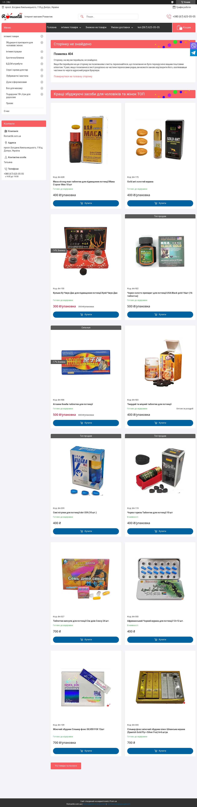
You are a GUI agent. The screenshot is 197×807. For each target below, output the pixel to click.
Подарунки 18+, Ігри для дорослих (18, 96)
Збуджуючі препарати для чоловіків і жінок (19, 44)
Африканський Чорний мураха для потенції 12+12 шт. (155, 621)
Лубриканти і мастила (17, 76)
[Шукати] (82, 16)
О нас (6, 111)
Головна (58, 27)
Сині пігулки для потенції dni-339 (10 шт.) (75, 512)
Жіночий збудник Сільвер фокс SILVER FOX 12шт (78, 729)
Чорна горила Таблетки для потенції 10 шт (150, 512)
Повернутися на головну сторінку (73, 76)
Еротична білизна (15, 57)
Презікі (9, 103)
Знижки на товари (102, 27)
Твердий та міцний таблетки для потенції (149, 404)
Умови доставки (126, 27)
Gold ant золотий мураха (140, 181)
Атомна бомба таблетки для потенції (73, 404)
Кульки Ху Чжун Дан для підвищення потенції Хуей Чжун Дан (85, 293)
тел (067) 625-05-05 (155, 27)
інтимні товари (75, 27)
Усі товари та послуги (66, 766)
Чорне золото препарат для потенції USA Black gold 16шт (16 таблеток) (159, 294)
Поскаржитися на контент (94, 804)
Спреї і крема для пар (17, 70)
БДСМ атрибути (14, 63)
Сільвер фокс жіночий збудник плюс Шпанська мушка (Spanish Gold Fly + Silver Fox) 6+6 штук (156, 731)
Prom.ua (113, 801)
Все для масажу (14, 88)
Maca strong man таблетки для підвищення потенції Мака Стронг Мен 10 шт (84, 183)
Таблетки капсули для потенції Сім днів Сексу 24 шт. (81, 621)
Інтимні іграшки (14, 51)
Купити (88, 203)
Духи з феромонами (16, 82)
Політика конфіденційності (118, 804)
